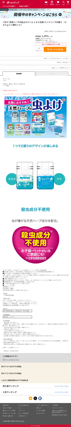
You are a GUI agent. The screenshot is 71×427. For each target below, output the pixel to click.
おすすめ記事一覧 (23, 405)
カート (20, 408)
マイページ (21, 410)
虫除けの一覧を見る (62, 62)
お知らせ (38, 408)
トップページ (4, 9)
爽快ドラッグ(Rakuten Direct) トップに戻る (56, 58)
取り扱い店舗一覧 (8, 416)
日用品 (42, 9)
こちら (22, 421)
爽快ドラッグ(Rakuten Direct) (11, 360)
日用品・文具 (13, 9)
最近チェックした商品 (9, 410)
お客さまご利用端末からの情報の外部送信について (59, 411)
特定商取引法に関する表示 (59, 415)
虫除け (48, 9)
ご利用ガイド (22, 416)
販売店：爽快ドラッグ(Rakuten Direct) (55, 31)
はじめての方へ (40, 413)
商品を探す (6, 405)
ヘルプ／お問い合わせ (42, 405)
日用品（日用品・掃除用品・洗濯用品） (29, 9)
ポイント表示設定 (23, 413)
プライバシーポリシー (58, 408)
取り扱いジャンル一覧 (9, 413)
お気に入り (39, 50)
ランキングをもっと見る (61, 386)
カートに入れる (55, 49)
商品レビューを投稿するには (60, 67)
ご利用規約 (55, 405)
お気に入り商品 (7, 408)
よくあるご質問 (40, 410)
